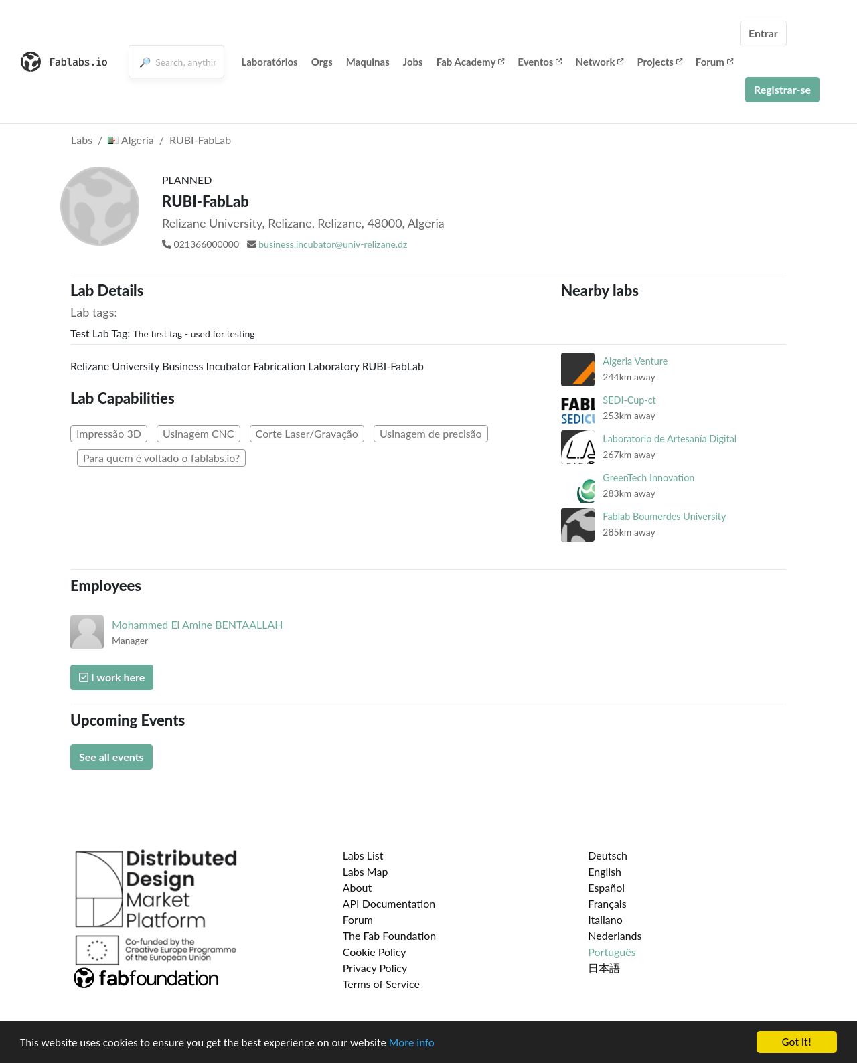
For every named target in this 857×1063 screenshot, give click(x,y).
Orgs (322, 62)
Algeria (130, 139)
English (604, 871)
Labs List (363, 855)
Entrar (763, 33)
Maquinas (368, 62)
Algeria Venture (635, 361)
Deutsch (607, 855)
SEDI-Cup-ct (629, 400)
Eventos (540, 62)
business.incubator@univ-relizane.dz (332, 244)
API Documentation (389, 903)
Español (606, 887)
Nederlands (614, 935)
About (357, 887)
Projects (659, 62)
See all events (111, 756)
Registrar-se (782, 89)
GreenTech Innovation (648, 477)
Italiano (605, 919)
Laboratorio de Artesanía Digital (669, 438)
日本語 (604, 967)
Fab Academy (471, 62)
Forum (714, 62)
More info (412, 1043)
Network (599, 62)
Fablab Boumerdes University (664, 516)
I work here (112, 677)
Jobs (413, 62)
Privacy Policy (375, 967)
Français (607, 903)
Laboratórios (269, 62)
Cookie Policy (374, 951)
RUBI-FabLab (200, 139)
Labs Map (365, 871)
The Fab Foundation (390, 935)
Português (611, 951)
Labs (81, 139)
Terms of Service (381, 983)
